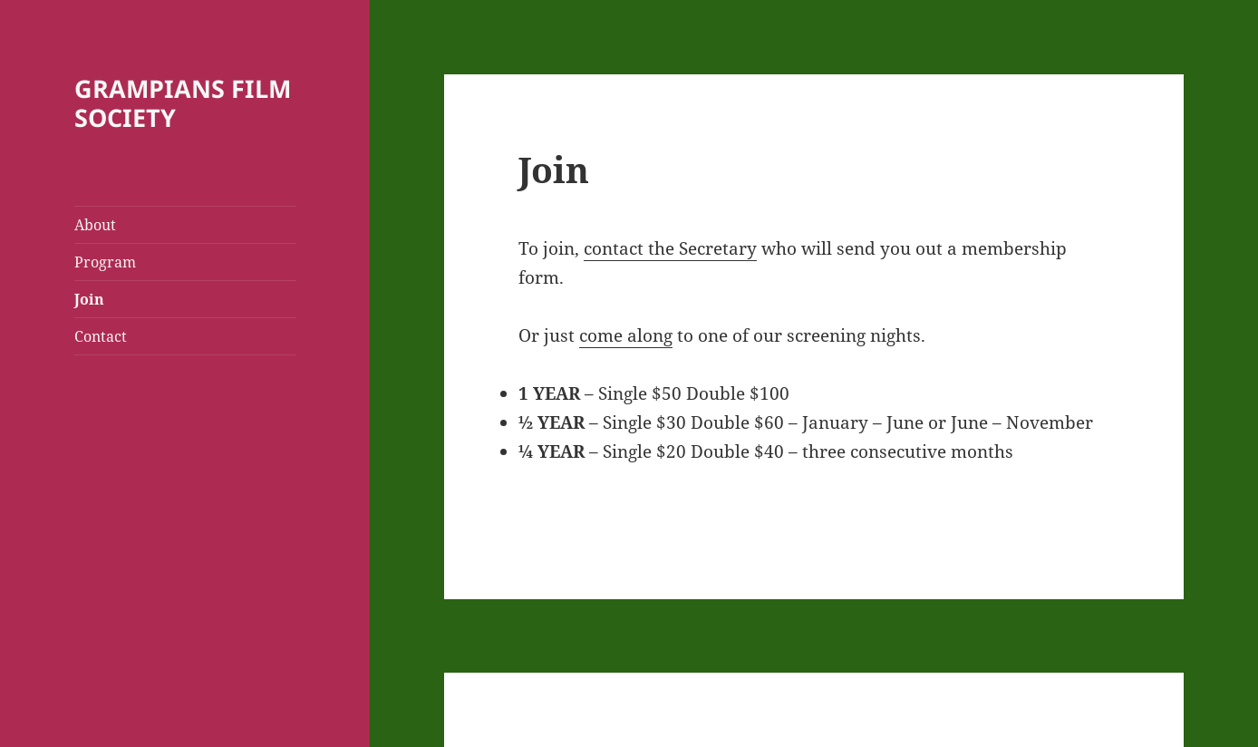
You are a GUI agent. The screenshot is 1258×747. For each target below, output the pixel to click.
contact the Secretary (670, 248)
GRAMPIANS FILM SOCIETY (182, 103)
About (95, 225)
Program (105, 262)
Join (89, 299)
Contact (100, 336)
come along (626, 335)
